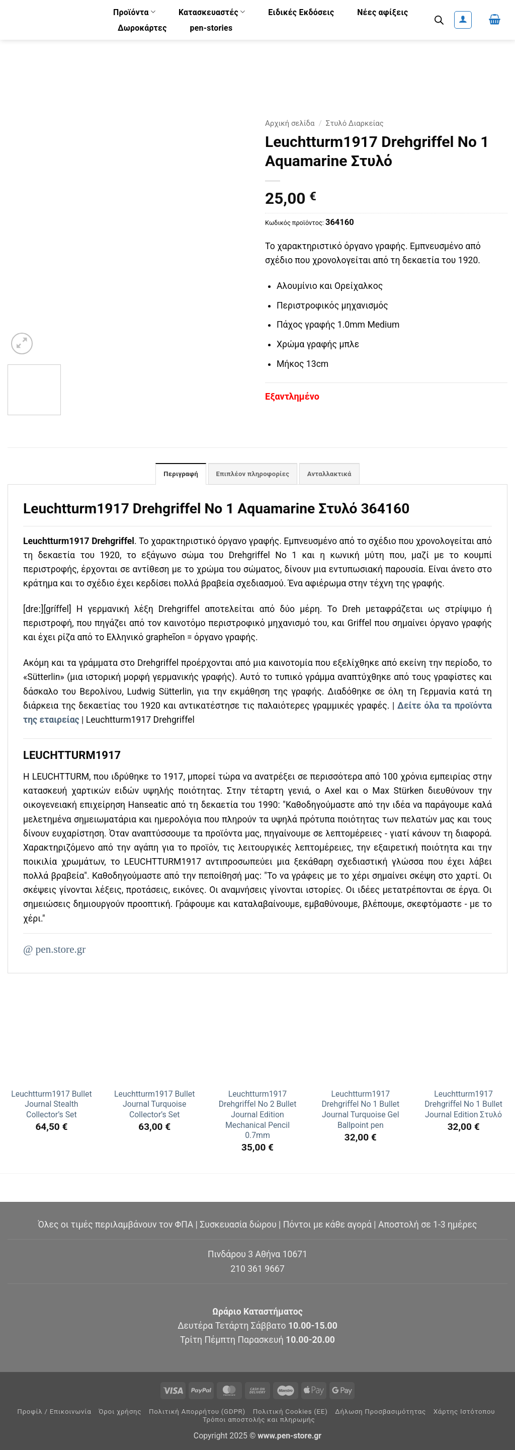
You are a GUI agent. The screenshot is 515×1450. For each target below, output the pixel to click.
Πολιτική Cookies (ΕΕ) (290, 1412)
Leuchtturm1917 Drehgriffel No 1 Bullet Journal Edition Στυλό (463, 1105)
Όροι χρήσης (120, 1412)
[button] (463, 20)
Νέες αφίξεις (382, 12)
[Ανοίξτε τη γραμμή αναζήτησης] (439, 20)
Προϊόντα (134, 12)
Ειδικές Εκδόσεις (301, 12)
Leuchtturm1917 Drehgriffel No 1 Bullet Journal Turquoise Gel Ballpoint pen (360, 1110)
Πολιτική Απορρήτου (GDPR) (197, 1412)
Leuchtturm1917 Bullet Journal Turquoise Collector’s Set (154, 1105)
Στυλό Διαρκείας (355, 123)
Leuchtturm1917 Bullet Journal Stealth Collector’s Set (51, 1105)
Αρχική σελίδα (290, 123)
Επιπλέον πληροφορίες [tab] (252, 475)
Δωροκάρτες (142, 28)
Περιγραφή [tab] (176, 475)
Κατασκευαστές (212, 12)
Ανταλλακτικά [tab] (334, 475)
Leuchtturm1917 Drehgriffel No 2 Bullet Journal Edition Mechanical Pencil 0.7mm (258, 1115)
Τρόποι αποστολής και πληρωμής (259, 1420)
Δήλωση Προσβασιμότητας (380, 1412)
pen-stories (211, 28)
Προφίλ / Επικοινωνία (54, 1412)
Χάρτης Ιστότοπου (464, 1412)
